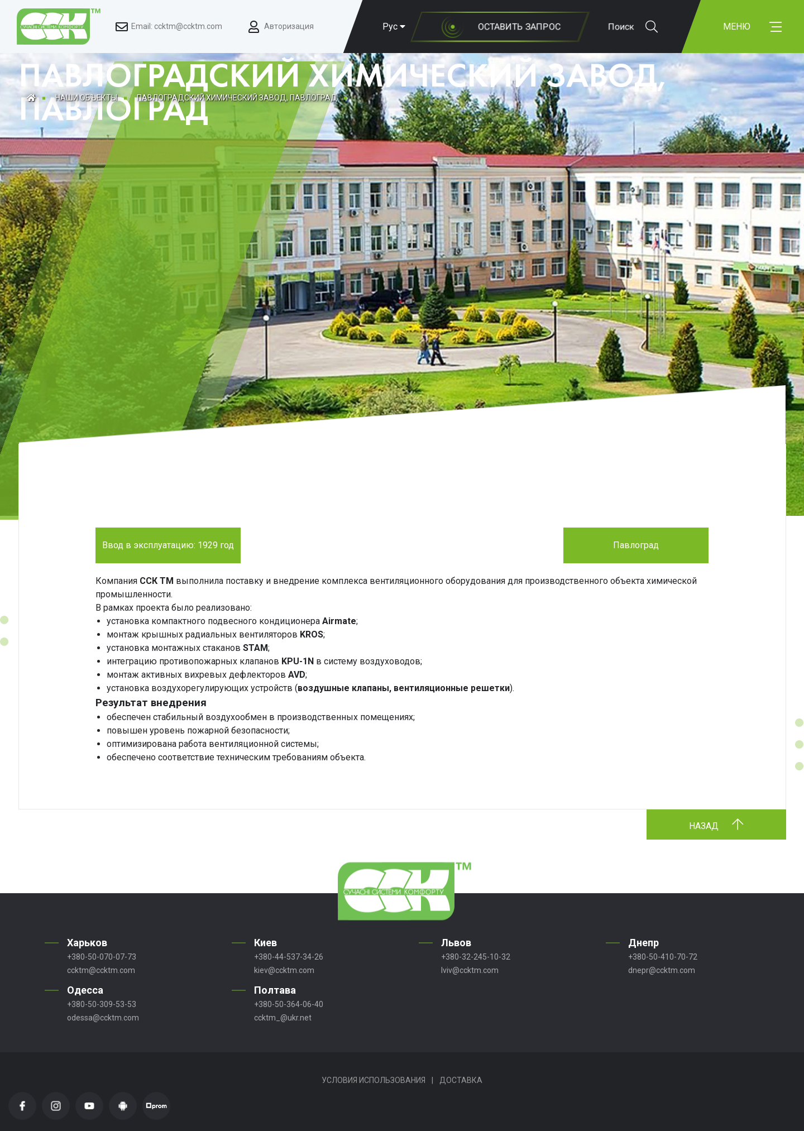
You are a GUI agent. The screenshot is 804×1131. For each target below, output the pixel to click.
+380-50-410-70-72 (662, 956)
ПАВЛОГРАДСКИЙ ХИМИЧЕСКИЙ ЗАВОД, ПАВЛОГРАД (237, 97)
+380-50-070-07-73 (101, 956)
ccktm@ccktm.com (101, 970)
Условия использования (373, 1080)
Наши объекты (86, 97)
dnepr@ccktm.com (661, 970)
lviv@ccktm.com (470, 970)
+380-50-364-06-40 (288, 1004)
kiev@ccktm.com (284, 970)
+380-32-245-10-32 (475, 956)
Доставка (460, 1080)
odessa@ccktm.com (103, 1017)
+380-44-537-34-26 (288, 956)
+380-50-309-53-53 (101, 1004)
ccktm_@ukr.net (283, 1017)
